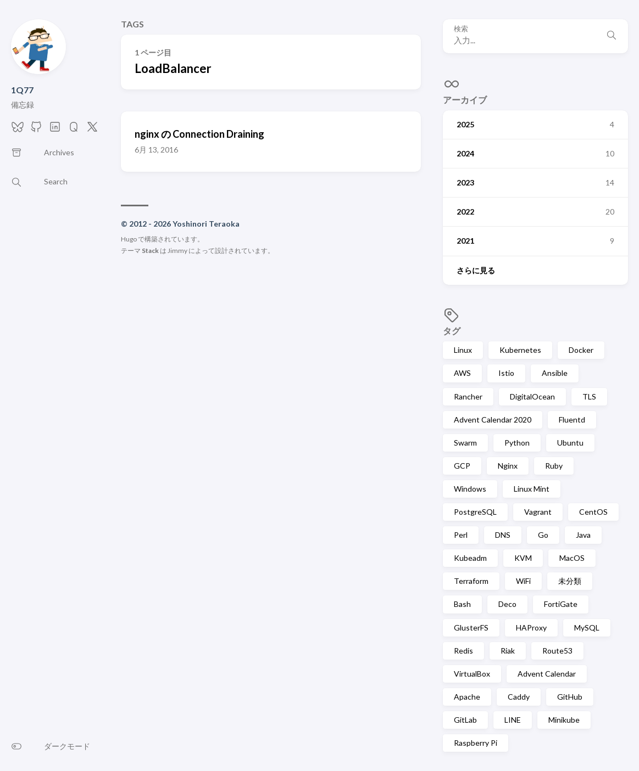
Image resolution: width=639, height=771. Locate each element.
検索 (461, 29)
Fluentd (572, 419)
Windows (470, 488)
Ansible (555, 373)
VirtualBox (472, 673)
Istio (506, 373)
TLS (589, 396)
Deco (507, 604)
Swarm (465, 442)
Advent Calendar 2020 (492, 419)
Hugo (129, 239)
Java (583, 534)
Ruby (554, 465)
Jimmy (177, 250)
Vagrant (538, 511)
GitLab (465, 719)
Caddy (519, 696)
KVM (523, 557)
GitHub (569, 696)
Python (517, 442)
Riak (508, 650)
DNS (502, 534)
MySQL (586, 627)
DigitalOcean (532, 396)
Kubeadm (470, 557)
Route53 (557, 650)
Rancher (468, 396)
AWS (462, 373)
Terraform (471, 581)
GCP (462, 465)
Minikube (564, 719)
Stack (150, 250)
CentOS (593, 511)
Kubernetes (520, 349)
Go (543, 534)
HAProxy (531, 627)
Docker (581, 349)
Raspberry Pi (475, 742)
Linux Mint (531, 488)
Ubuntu (570, 442)
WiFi (523, 581)
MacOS (572, 557)
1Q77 (22, 90)
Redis (463, 650)
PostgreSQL (475, 511)
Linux (463, 349)
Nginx (508, 465)
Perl (461, 534)
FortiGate (560, 604)
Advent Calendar (547, 673)
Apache (467, 696)
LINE (512, 719)
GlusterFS (471, 627)
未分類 (569, 581)
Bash (462, 604)
